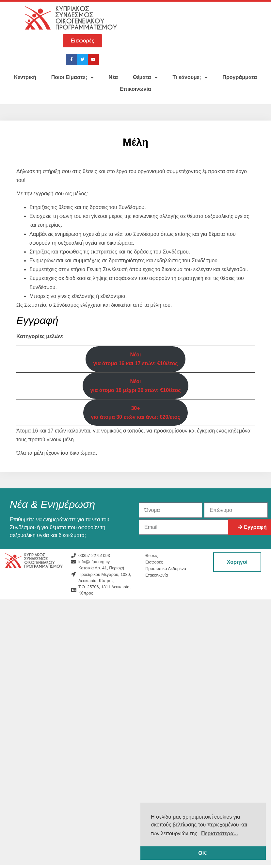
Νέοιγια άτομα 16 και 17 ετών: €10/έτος (135, 359)
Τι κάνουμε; (189, 77)
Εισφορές (154, 562)
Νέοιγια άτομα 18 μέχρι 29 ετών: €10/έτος (135, 386)
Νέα (113, 77)
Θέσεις (151, 555)
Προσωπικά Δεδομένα (165, 568)
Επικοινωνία (135, 89)
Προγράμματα (239, 77)
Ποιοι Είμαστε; (72, 77)
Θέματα (145, 77)
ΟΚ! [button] (203, 853)
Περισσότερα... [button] (219, 833)
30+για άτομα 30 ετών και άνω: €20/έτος (135, 412)
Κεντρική (25, 77)
